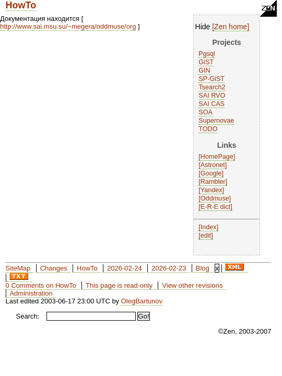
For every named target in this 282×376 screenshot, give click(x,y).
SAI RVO (211, 95)
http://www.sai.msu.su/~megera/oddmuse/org (68, 26)
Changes (53, 268)
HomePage (217, 156)
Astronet (213, 165)
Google (211, 173)
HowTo (21, 5)
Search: (28, 316)
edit (206, 235)
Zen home (230, 26)
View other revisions (192, 285)
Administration (30, 293)
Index (209, 227)
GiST (206, 62)
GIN (204, 70)
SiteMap (18, 268)
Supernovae (216, 120)
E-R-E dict (215, 206)
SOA (205, 112)
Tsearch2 (211, 87)
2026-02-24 (124, 268)
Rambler (213, 181)
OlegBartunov (142, 301)
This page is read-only (119, 285)
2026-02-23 (168, 268)
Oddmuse (215, 198)
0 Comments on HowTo (41, 285)
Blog (202, 268)
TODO (207, 129)
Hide (202, 26)
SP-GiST (211, 79)
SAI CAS (211, 104)
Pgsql (206, 53)
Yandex (211, 190)
